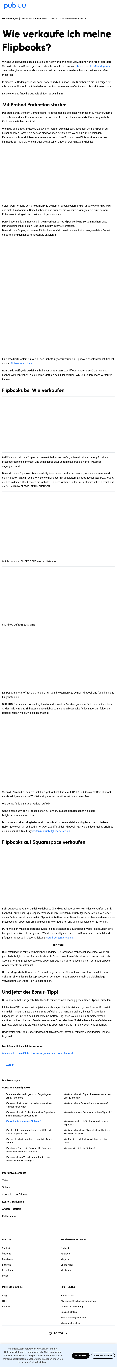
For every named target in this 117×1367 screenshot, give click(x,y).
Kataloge (65, 1253)
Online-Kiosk (67, 1264)
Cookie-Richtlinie (69, 1312)
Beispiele (6, 1264)
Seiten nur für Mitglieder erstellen (51, 831)
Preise (5, 1275)
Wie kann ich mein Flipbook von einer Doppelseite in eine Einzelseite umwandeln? (30, 1114)
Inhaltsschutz (67, 1295)
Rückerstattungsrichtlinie (73, 1317)
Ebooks (80, 66)
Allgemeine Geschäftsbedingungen (78, 1301)
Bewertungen (8, 1270)
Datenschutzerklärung (72, 1306)
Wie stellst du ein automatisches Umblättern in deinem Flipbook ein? (29, 1132)
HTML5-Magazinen (101, 66)
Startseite (7, 1248)
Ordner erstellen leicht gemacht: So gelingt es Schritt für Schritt (28, 1096)
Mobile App (66, 1270)
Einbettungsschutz (21, 363)
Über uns (6, 1253)
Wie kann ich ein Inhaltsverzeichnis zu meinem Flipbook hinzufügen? (29, 1105)
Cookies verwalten (103, 1355)
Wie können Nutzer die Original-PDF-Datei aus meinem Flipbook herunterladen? (28, 1150)
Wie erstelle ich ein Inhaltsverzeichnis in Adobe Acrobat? (29, 1141)
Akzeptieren (80, 1355)
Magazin (65, 1259)
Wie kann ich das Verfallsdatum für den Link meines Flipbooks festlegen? (28, 1159)
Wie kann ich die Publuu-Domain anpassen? (86, 1103)
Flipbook (65, 1248)
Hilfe (4, 1301)
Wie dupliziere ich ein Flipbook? (79, 1148)
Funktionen (7, 1259)
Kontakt (6, 1306)
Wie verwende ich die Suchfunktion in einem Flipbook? (86, 1123)
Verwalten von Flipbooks (34, 18)
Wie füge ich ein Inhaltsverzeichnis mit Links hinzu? (86, 1141)
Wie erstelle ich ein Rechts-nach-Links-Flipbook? (88, 1112)
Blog (4, 1295)
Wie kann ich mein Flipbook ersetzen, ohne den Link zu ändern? (87, 1096)
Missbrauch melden (70, 1323)
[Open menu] (110, 6)
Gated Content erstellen (59, 937)
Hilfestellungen (10, 18)
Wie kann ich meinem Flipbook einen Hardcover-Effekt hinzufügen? (88, 1132)
